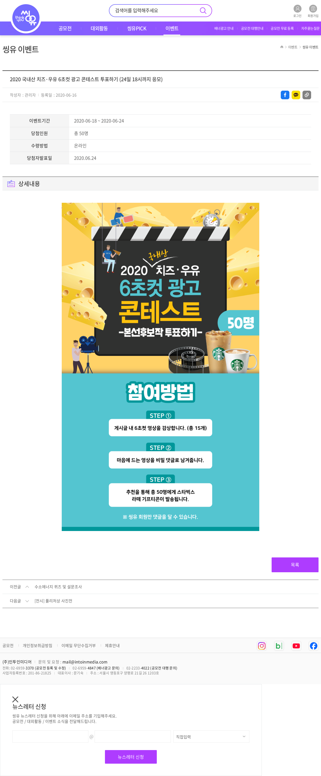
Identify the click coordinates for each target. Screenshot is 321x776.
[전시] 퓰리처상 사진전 (53, 601)
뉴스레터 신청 (131, 757)
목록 (295, 564)
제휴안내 (112, 645)
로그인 (297, 11)
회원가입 (313, 11)
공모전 (8, 645)
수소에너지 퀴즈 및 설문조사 (58, 587)
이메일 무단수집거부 (78, 645)
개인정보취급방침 (37, 645)
